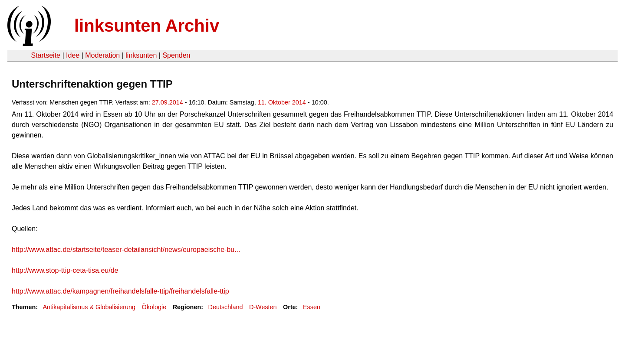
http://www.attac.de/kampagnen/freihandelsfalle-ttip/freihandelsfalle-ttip (120, 291)
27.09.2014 (167, 102)
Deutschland (225, 307)
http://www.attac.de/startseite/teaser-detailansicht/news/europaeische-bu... (126, 249)
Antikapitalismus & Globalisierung (89, 307)
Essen (311, 307)
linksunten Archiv (146, 25)
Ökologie (153, 307)
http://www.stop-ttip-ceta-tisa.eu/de (65, 270)
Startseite (45, 55)
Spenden (176, 55)
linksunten (141, 55)
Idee (72, 55)
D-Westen (263, 307)
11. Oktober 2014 (282, 102)
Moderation (102, 55)
